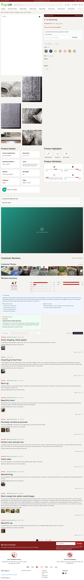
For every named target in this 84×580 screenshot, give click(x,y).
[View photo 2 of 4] (8, 511)
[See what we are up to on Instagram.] (66, 573)
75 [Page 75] (46, 540)
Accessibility (45, 577)
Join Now (79, 543)
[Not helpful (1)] (82, 392)
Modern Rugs (23, 8)
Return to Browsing (5, 12)
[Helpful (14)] (79, 352)
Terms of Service (68, 548)
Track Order (80, 0)
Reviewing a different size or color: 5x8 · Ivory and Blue (13, 426)
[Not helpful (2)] (82, 352)
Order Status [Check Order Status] (45, 572)
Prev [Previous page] (34, 540)
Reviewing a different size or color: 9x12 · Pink (12, 326)
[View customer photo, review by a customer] (5, 271)
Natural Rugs (42, 8)
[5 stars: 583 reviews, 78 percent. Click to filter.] (42, 282)
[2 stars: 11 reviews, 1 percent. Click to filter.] (42, 289)
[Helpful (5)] (80, 488)
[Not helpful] (82, 414)
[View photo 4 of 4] (17, 511)
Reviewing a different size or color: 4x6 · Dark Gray (12, 367)
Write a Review (78, 333)
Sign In (67, 5)
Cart (81, 5)
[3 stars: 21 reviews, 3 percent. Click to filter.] (42, 287)
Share (56, 43)
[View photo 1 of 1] (3, 348)
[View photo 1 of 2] (3, 430)
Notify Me (74, 37)
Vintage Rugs (17, 12)
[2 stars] (23, 333)
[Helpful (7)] (80, 414)
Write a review (59, 23)
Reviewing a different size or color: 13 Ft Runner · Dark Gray (14, 448)
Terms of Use (4, 574)
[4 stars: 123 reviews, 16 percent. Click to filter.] (42, 285)
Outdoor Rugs (32, 8)
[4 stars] (16, 333)
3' (45, 62)
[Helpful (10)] (79, 375)
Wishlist (74, 5)
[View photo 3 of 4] (12, 511)
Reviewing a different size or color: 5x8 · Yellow (11, 507)
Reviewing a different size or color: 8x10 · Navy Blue (12, 527)
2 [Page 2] (39, 540)
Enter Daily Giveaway (26, 570)
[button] (39, 17)
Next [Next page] (50, 540)
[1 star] (26, 333)
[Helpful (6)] (80, 434)
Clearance (80, 8)
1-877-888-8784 (5, 0)
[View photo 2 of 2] (8, 430)
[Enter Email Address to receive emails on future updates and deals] (65, 543)
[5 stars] (12, 333)
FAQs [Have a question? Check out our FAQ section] (43, 573)
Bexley (22, 12)
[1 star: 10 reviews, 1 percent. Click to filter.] (42, 291)
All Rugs (3, 8)
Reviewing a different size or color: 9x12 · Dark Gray (12, 480)
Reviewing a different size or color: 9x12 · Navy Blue (12, 344)
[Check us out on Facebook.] (63, 573)
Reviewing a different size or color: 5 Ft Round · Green (13, 389)
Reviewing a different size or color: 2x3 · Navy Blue (12, 406)
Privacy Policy (59, 548)
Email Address (48, 34)
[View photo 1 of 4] (3, 511)
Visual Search (71, 8)
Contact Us (44, 570)
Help (76, 0)
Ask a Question (48, 43)
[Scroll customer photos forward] (81, 271)
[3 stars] (19, 333)
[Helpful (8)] (80, 392)
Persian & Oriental (12, 8)
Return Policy (45, 575)
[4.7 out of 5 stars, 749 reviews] (49, 23)
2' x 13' (47, 69)
